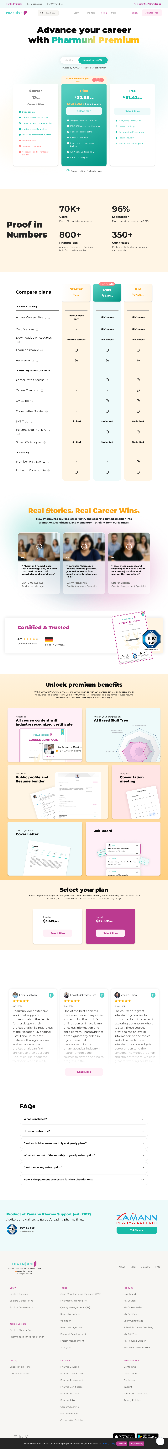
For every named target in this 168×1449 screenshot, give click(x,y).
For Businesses (34, 4)
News (122, 1267)
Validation (65, 1320)
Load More (84, 1072)
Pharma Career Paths (72, 1373)
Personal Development (73, 1334)
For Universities (55, 4)
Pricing (103, 13)
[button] (84, 1119)
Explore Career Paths (21, 1300)
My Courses (130, 1300)
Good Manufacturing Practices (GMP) (80, 1294)
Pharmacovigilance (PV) (73, 1300)
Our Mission (130, 1373)
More (114, 13)
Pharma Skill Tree (70, 1393)
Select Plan (84, 111)
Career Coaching (70, 1407)
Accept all (121, 1443)
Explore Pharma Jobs (22, 1330)
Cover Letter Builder (71, 1420)
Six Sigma (65, 1347)
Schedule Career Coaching (138, 1327)
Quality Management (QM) (75, 1307)
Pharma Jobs (67, 1400)
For (14, 4)
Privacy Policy (108, 1443)
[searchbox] (51, 13)
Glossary (145, 1267)
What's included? (19, 1373)
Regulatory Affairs (70, 1314)
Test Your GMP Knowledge (147, 4)
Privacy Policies (132, 1400)
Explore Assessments (22, 1307)
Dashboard (130, 1294)
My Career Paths (133, 1307)
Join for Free (151, 13)
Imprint (128, 1387)
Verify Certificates (133, 1320)
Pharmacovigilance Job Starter (27, 1336)
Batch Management (71, 1327)
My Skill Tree (130, 1334)
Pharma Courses (69, 1367)
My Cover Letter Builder (137, 1347)
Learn (77, 13)
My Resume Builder (135, 1340)
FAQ (157, 1267)
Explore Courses (19, 1294)
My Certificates (132, 1314)
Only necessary (136, 1443)
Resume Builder (69, 1413)
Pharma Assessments (72, 1380)
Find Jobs (90, 13)
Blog (133, 1267)
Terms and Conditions (136, 1393)
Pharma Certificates (71, 1387)
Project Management (72, 1340)
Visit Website (137, 1230)
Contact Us (130, 1367)
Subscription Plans (20, 1367)
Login (135, 13)
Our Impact (130, 1380)
